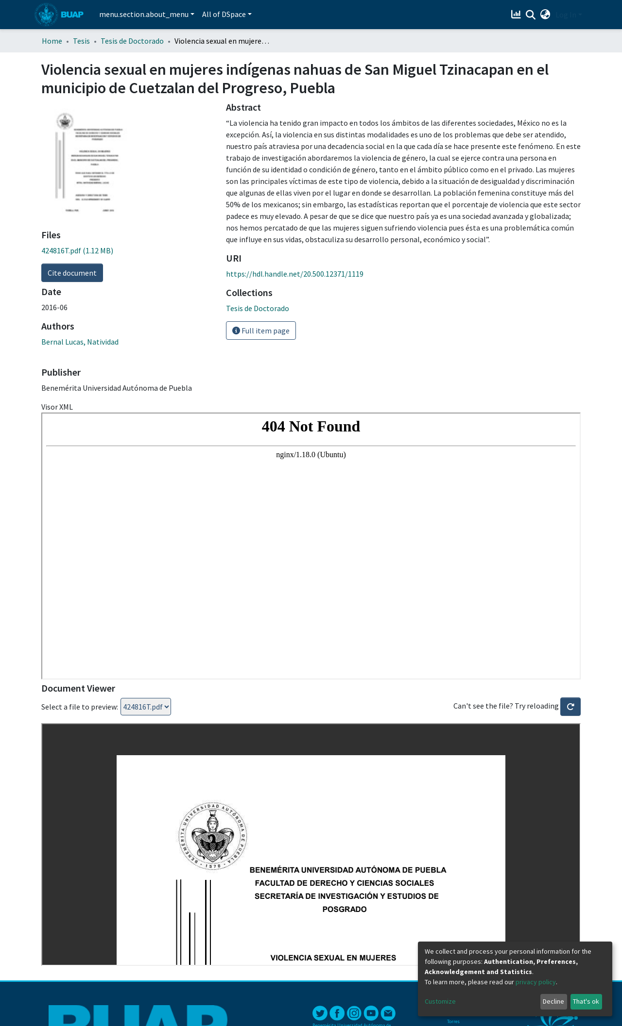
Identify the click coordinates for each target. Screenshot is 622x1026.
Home (52, 41)
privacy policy (536, 981)
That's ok (586, 1001)
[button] (545, 14)
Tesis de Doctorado (132, 41)
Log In (565, 14)
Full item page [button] (261, 330)
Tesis (81, 41)
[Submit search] (530, 15)
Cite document (72, 273)
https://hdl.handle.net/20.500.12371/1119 (294, 274)
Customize (440, 1001)
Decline (553, 1001)
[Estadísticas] (517, 14)
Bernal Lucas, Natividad (80, 342)
